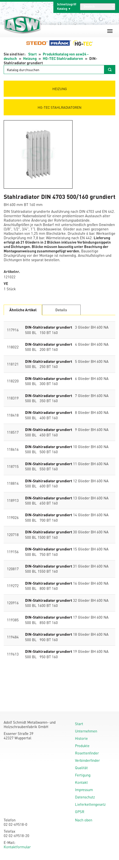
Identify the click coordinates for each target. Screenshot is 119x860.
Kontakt (81, 782)
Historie (81, 738)
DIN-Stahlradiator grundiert (48, 327)
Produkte (82, 745)
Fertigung (82, 775)
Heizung (30, 58)
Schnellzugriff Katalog (66, 6)
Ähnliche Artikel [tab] (23, 309)
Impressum (84, 789)
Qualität (81, 767)
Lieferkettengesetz (90, 804)
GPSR (79, 811)
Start (32, 54)
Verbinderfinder (87, 760)
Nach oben (83, 819)
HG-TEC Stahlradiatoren (63, 58)
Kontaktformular (17, 846)
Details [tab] (61, 309)
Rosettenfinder (87, 753)
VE (6, 283)
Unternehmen (86, 731)
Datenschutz (85, 797)
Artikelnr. (12, 271)
